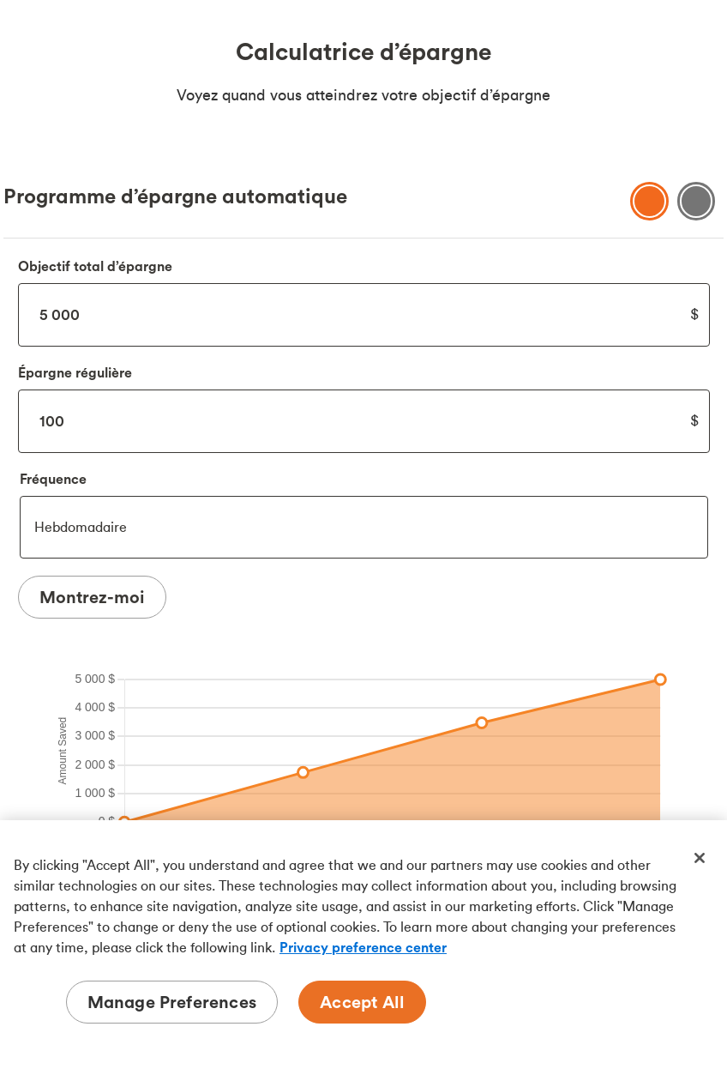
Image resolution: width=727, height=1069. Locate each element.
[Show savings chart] (649, 201)
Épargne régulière (75, 372)
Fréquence (53, 478)
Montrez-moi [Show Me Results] (92, 596)
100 (364, 421)
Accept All (362, 1001)
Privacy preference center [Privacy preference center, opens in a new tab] (363, 947)
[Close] (699, 858)
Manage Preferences (172, 1001)
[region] (363, 944)
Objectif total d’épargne (95, 266)
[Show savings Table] (696, 201)
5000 (364, 315)
